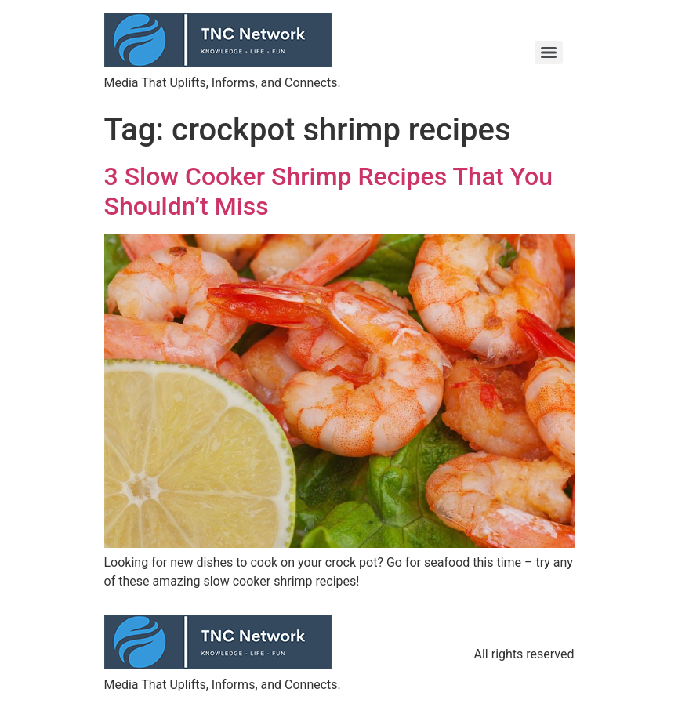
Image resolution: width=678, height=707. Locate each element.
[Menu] (549, 52)
